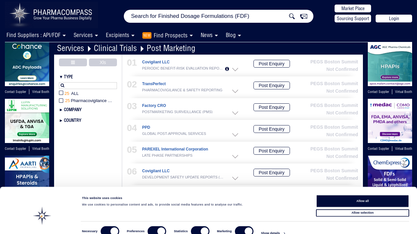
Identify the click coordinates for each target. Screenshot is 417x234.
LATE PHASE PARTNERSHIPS (167, 155)
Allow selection (363, 200)
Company (72, 109)
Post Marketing (171, 48)
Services (70, 48)
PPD (146, 127)
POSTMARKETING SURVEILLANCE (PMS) (177, 111)
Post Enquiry (271, 63)
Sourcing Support (353, 18)
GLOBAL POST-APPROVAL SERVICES (174, 133)
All (69, 94)
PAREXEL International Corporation (175, 149)
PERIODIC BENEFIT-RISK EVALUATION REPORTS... (183, 68)
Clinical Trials (115, 48)
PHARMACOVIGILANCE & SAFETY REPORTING (182, 90)
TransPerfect (154, 84)
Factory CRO (154, 106)
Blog (231, 35)
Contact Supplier (15, 92)
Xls (103, 62)
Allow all (362, 188)
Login (394, 18)
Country (72, 120)
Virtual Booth (40, 92)
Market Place (353, 8)
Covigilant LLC (156, 62)
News (207, 35)
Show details (270, 223)
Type (68, 76)
